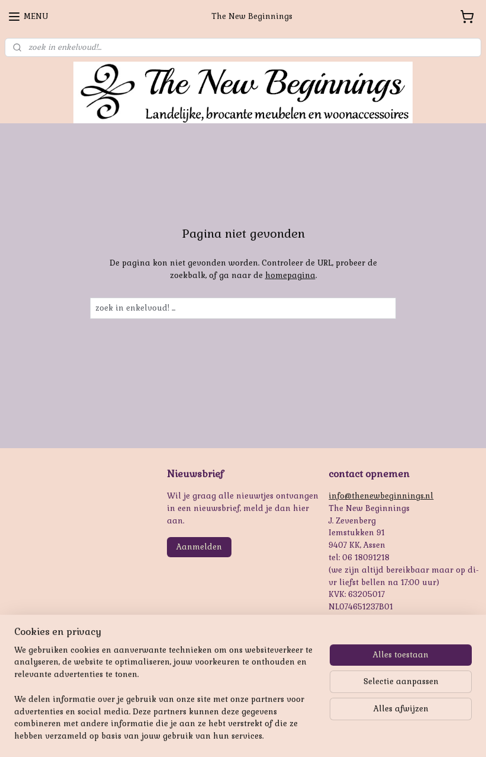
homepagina (290, 275)
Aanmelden (199, 547)
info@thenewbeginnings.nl (381, 496)
